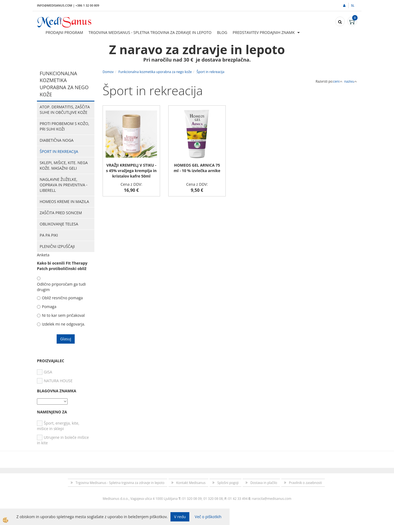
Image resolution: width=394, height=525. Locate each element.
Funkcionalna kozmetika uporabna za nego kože (155, 71)
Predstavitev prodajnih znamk (264, 32)
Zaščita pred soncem (61, 212)
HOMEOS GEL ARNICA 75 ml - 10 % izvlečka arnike (197, 168)
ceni (338, 81)
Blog (222, 32)
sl (352, 5)
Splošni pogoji (228, 482)
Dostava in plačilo (263, 482)
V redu (180, 516)
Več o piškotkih (208, 516)
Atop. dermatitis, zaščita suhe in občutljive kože (65, 109)
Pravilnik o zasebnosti (305, 482)
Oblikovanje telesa (59, 224)
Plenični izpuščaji (57, 246)
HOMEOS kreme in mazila (64, 201)
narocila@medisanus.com (271, 498)
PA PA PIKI (49, 235)
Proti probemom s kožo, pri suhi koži (64, 126)
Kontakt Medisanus (190, 482)
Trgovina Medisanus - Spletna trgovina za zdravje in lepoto (150, 32)
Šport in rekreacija (59, 151)
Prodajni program (64, 32)
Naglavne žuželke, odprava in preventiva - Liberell (63, 185)
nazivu (350, 81)
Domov (108, 71)
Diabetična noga (57, 140)
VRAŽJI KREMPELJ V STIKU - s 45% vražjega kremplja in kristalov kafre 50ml (131, 171)
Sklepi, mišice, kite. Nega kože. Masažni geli (64, 165)
